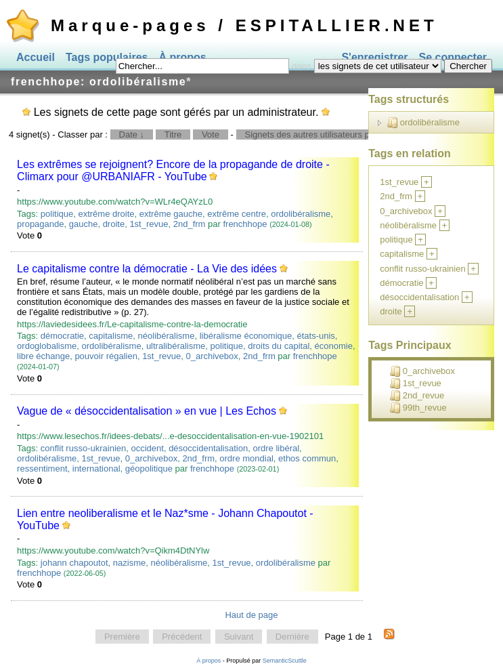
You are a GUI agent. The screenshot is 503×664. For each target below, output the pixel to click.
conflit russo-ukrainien (83, 448)
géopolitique (149, 468)
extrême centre (236, 214)
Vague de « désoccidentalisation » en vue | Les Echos (146, 411)
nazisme (129, 563)
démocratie (62, 336)
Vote (210, 134)
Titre (173, 134)
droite (114, 224)
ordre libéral (276, 448)
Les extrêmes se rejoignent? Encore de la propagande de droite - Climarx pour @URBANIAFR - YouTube (173, 170)
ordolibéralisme (300, 214)
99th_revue (418, 407)
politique (57, 214)
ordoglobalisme (46, 346)
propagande (40, 224)
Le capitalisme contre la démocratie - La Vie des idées (147, 268)
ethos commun (307, 458)
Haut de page (251, 615)
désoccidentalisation (208, 448)
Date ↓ (132, 134)
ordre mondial (246, 458)
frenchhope (245, 224)
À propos (208, 660)
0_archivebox (211, 356)
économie (334, 346)
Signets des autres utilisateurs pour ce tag (327, 134)
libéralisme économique (246, 336)
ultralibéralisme (175, 346)
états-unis (315, 336)
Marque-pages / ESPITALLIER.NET (244, 25)
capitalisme (111, 336)
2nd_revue (417, 395)
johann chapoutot (74, 563)
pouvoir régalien (105, 356)
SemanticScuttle (285, 660)
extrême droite (106, 214)
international (96, 468)
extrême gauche (170, 214)
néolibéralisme (166, 336)
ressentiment (42, 468)
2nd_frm (189, 224)
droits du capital (278, 346)
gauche (83, 224)
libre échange (43, 356)
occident (147, 448)
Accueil (35, 57)
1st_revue (148, 224)
